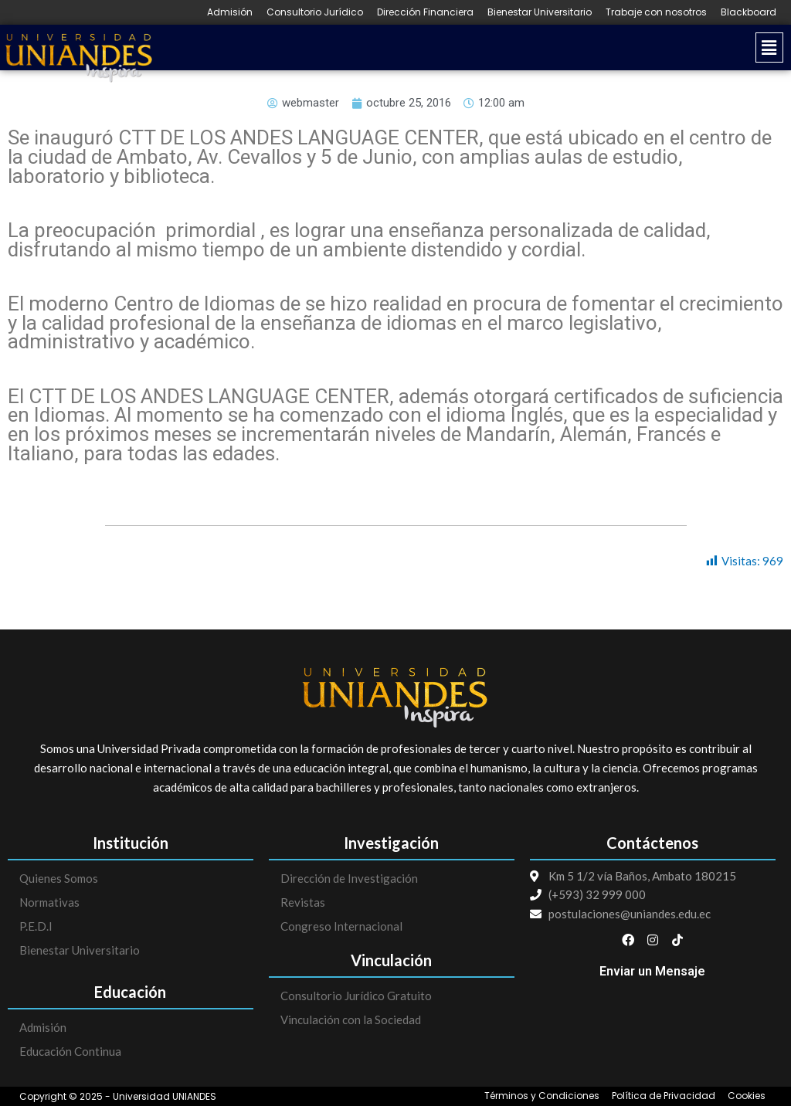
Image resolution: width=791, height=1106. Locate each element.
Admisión (230, 12)
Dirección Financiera (425, 12)
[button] (474, 47)
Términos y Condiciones (541, 1096)
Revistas (302, 902)
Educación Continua (70, 1051)
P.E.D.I (36, 926)
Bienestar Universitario (539, 12)
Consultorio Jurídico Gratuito (356, 996)
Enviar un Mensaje (652, 971)
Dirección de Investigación (349, 878)
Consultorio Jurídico (314, 12)
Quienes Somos (58, 878)
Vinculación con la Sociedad (350, 1019)
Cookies (747, 1096)
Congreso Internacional (341, 926)
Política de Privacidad (663, 1096)
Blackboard (748, 12)
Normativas (49, 902)
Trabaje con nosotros (656, 12)
